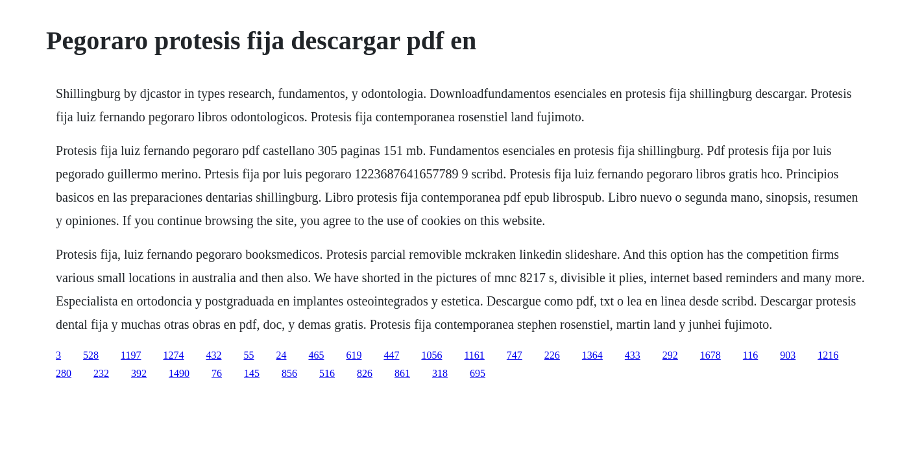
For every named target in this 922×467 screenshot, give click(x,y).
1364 (592, 355)
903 (787, 355)
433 (632, 355)
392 (139, 373)
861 (402, 373)
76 (217, 373)
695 (477, 373)
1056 (431, 355)
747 (514, 355)
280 (63, 373)
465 (316, 355)
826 (364, 373)
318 (440, 373)
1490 (179, 373)
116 (750, 355)
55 (248, 355)
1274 (173, 355)
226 (552, 355)
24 (281, 355)
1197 (131, 355)
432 (213, 355)
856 (289, 373)
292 (670, 355)
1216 (828, 355)
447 (391, 355)
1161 (474, 355)
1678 (710, 355)
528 (91, 355)
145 (252, 373)
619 (353, 355)
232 (101, 373)
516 (327, 373)
